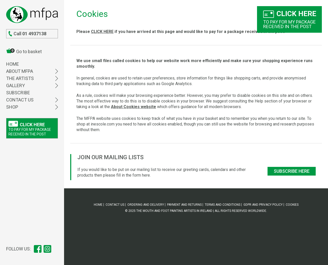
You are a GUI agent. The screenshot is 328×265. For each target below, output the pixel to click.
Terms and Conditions (222, 204)
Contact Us (32, 99)
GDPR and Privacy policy (263, 204)
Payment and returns (184, 204)
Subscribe (18, 92)
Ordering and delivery (145, 204)
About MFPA (32, 71)
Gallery (32, 85)
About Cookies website (133, 106)
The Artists (32, 78)
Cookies (292, 204)
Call (27, 34)
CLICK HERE (102, 31)
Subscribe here (292, 171)
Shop (32, 107)
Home (12, 64)
